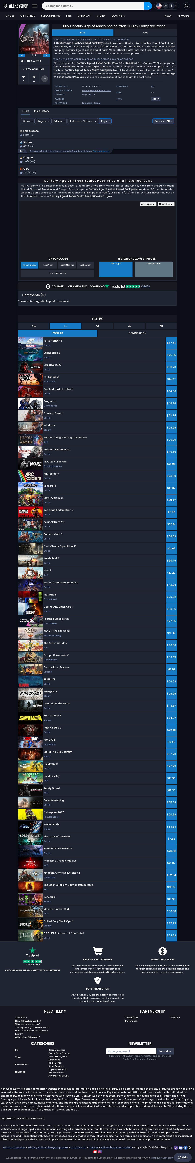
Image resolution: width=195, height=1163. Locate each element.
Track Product (57, 280)
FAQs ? (19, 1041)
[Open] (35, 6)
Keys (104, 121)
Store (26, 121)
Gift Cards (54, 1067)
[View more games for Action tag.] (156, 100)
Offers (25, 111)
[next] (46, 55)
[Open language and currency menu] (166, 6)
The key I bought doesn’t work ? (32, 1034)
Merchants (131, 1028)
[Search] (148, 6)
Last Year (48, 272)
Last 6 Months (67, 272)
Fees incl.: (162, 121)
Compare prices (101, 155)
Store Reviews (56, 1073)
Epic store (87, 103)
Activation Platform (81, 121)
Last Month (85, 272)
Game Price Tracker (59, 1060)
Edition (58, 121)
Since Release (29, 272)
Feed (145, 32)
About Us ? (21, 1025)
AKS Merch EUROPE (58, 1083)
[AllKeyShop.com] (16, 6)
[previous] (21, 55)
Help (182, 1157)
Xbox (18, 1064)
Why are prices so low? (27, 1031)
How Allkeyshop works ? (28, 1028)
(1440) (127, 294)
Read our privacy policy (162, 1158)
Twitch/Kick (131, 1025)
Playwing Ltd (88, 94)
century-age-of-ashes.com (96, 90)
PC (16, 1057)
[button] (186, 6)
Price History (41, 111)
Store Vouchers (56, 1057)
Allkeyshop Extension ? (27, 1044)
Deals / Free (54, 1070)
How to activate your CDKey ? (31, 1038)
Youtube (175, 1025)
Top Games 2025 (57, 1077)
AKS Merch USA (56, 1080)
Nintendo (20, 1079)
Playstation (21, 1072)
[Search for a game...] (97, 6)
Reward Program (57, 1064)
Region (42, 121)
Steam (97, 103)
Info (82, 32)
